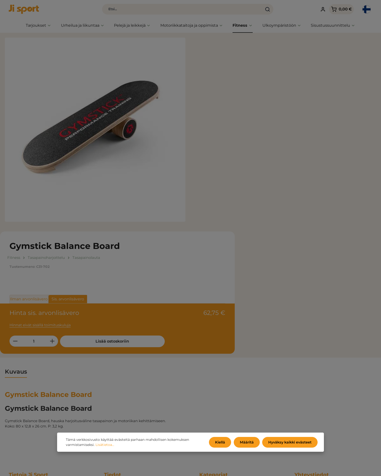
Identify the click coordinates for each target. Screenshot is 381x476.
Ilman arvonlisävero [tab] (217, 102)
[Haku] (256, 9)
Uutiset (205, 365)
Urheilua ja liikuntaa (217, 372)
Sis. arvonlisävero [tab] (256, 102)
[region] (95, 131)
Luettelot (112, 380)
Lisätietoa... (104, 445)
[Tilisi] (317, 10)
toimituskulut (277, 469)
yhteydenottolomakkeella (324, 454)
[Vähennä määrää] (203, 142)
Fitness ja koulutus (216, 387)
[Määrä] (222, 142)
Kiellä (223, 442)
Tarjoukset (208, 358)
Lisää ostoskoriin (285, 142)
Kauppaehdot (116, 358)
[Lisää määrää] (241, 142)
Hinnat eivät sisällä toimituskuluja (228, 125)
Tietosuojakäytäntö (121, 365)
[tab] (16, 242)
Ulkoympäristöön (214, 394)
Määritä (248, 442)
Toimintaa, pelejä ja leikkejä (224, 380)
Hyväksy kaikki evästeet (290, 442)
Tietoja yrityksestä (120, 387)
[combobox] (171, 9)
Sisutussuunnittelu (216, 402)
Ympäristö (113, 372)
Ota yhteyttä (115, 394)
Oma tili (111, 402)
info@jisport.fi (307, 396)
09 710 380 (304, 390)
